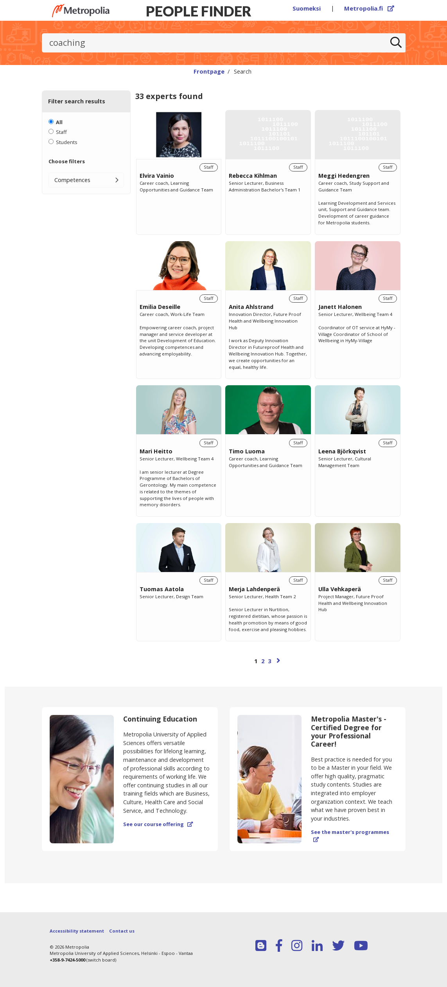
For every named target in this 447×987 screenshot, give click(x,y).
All (59, 122)
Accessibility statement (77, 931)
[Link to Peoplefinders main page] (81, 10)
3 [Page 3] (269, 661)
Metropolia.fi (369, 8)
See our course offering (158, 824)
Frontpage (209, 71)
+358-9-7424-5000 (67, 960)
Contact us (122, 931)
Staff (61, 131)
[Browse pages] (268, 665)
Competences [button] (72, 180)
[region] (268, 396)
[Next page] (278, 660)
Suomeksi (307, 8)
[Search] (395, 43)
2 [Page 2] (262, 661)
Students (66, 142)
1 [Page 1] (255, 661)
